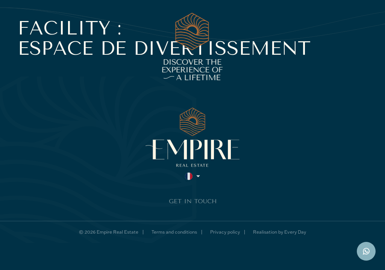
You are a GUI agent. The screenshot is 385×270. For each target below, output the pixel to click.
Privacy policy (225, 232)
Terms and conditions (174, 232)
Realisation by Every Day (279, 232)
